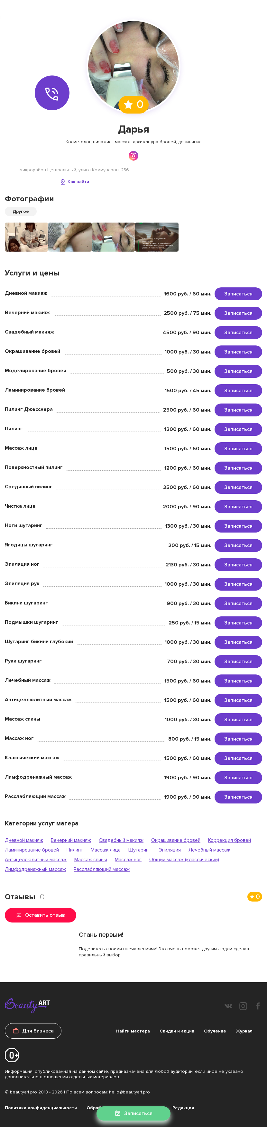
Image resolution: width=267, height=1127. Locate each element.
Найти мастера (133, 1031)
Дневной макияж (24, 840)
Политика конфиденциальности (41, 1108)
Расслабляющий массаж (102, 869)
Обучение (215, 1031)
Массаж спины (90, 859)
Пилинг (75, 850)
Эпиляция (170, 850)
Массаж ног (128, 859)
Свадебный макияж (121, 840)
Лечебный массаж (209, 850)
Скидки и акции (177, 1031)
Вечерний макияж (71, 840)
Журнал (244, 1031)
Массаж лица (106, 850)
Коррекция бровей (229, 840)
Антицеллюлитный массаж (36, 859)
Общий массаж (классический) (184, 859)
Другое (21, 211)
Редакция (183, 1108)
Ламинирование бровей (32, 850)
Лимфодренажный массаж (35, 869)
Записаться (238, 294)
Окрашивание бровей (175, 840)
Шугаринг (139, 850)
